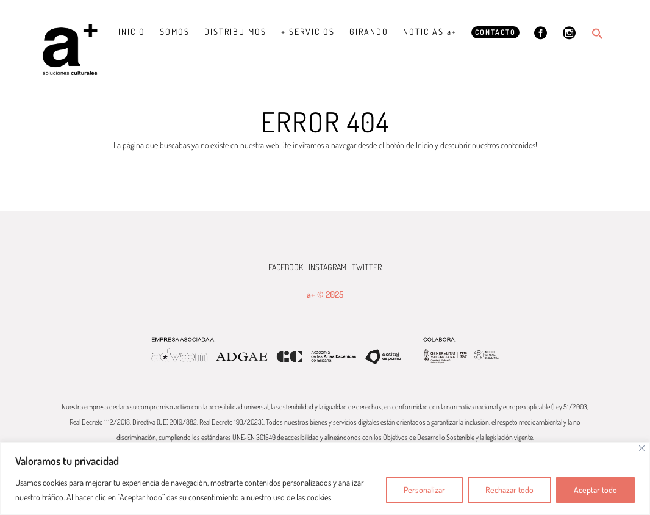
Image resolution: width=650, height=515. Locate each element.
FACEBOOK (285, 267)
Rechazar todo (509, 489)
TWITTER (367, 267)
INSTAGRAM (327, 267)
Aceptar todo (595, 489)
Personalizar (424, 489)
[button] (597, 33)
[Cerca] (642, 448)
